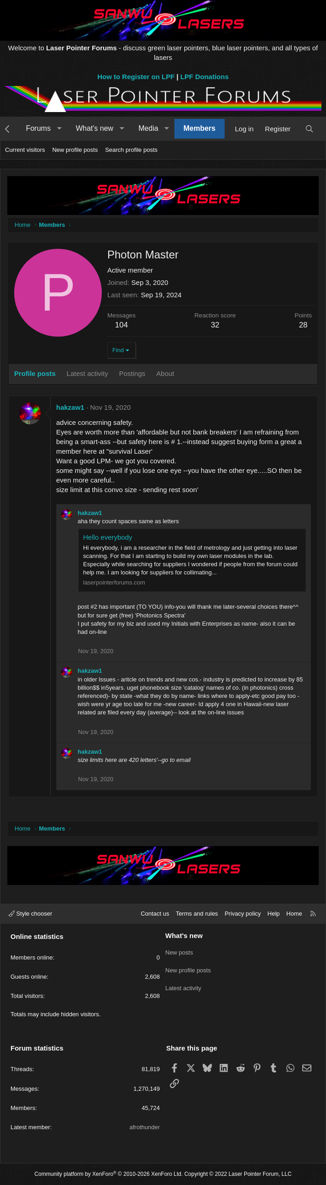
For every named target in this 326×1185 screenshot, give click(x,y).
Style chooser (30, 913)
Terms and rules (197, 913)
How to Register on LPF (135, 76)
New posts (179, 951)
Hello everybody (107, 537)
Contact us (155, 913)
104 (121, 325)
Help (274, 913)
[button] (59, 128)
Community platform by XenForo (108, 1174)
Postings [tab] (132, 373)
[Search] (309, 128)
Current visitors (25, 149)
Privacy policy (243, 913)
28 (303, 325)
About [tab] (165, 373)
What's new (94, 128)
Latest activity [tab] (87, 373)
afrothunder (145, 1127)
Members (200, 128)
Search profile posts (131, 149)
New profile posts (75, 149)
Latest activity (183, 984)
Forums (38, 128)
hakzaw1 (70, 407)
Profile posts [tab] (35, 373)
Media (148, 128)
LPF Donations (204, 76)
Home (294, 913)
